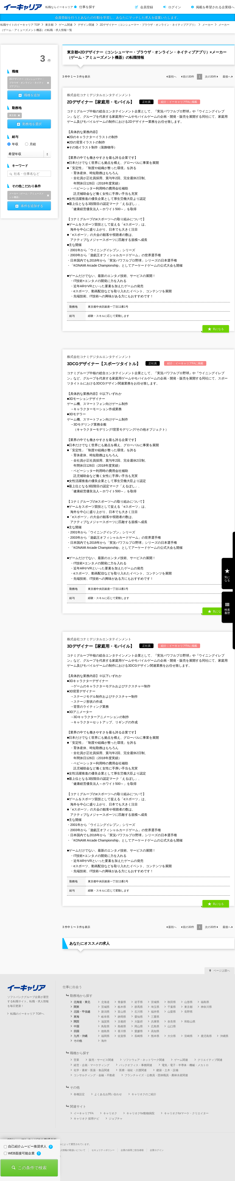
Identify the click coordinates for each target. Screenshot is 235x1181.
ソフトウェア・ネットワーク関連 (144, 1059)
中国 (76, 1026)
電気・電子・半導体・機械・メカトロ (185, 1065)
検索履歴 (227, 611)
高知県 (155, 1031)
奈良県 (172, 1021)
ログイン (174, 7)
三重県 (155, 1016)
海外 (104, 1040)
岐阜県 (105, 1016)
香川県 (122, 1031)
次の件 (210, 76)
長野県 (188, 1011)
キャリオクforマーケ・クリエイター (186, 1113)
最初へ (172, 76)
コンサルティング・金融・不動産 (94, 1075)
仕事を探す (87, 7)
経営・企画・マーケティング (91, 1065)
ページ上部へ (221, 970)
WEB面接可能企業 (20, 1153)
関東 (76, 1006)
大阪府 (138, 1021)
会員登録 (146, 7)
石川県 (138, 1011)
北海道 (105, 1002)
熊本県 (155, 1036)
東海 (76, 1016)
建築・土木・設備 (167, 1070)
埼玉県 (155, 1006)
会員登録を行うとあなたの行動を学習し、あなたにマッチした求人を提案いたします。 (117, 17)
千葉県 (172, 1006)
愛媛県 (138, 1031)
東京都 (49, 24)
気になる (218, 329)
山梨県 (172, 1011)
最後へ (227, 76)
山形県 (188, 1002)
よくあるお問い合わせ (108, 1094)
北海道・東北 (82, 1002)
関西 (76, 1021)
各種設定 (79, 1094)
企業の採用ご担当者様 (132, 1150)
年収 (12, 144)
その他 (78, 1040)
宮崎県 (188, 1036)
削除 (48, 83)
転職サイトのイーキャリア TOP (20, 24)
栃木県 (122, 1006)
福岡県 (105, 1036)
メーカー (207, 24)
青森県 (122, 1002)
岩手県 (138, 1002)
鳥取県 (105, 1026)
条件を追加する (32, 206)
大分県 (172, 1036)
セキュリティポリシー (103, 1150)
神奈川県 (206, 1006)
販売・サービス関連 (101, 1059)
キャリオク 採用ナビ (86, 1118)
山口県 (172, 1026)
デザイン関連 (86, 24)
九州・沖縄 (80, 1036)
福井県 (155, 1011)
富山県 (122, 1011)
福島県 (205, 1002)
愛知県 (138, 1016)
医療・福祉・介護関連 (133, 1070)
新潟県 (105, 1011)
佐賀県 (122, 1036)
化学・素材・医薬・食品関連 (91, 1070)
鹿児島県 (206, 1036)
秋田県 (172, 1002)
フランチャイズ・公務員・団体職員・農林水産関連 (156, 1075)
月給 (30, 144)
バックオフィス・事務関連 (135, 1065)
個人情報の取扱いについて (71, 1150)
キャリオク (110, 1113)
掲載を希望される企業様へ (215, 7)
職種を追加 (32, 95)
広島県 (155, 1026)
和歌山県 (189, 1021)
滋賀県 (105, 1021)
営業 (76, 1059)
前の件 (188, 76)
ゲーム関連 (66, 24)
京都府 (122, 1021)
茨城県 (105, 1006)
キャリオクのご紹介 (143, 1094)
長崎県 (138, 1036)
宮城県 (155, 1002)
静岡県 (122, 1016)
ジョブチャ (116, 1118)
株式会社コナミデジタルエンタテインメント (99, 95)
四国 (76, 1031)
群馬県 (138, 1006)
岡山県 (138, 1026)
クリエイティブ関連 (210, 1059)
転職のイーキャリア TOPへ (27, 1013)
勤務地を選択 (32, 124)
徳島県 (105, 1031)
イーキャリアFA (84, 1113)
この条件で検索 (32, 1167)
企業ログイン (157, 1150)
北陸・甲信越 (82, 1011)
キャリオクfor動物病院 (140, 1113)
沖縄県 (224, 1036)
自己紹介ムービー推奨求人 (26, 1146)
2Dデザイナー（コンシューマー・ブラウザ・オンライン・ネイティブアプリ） (148, 24)
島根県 (122, 1026)
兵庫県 (155, 1021)
